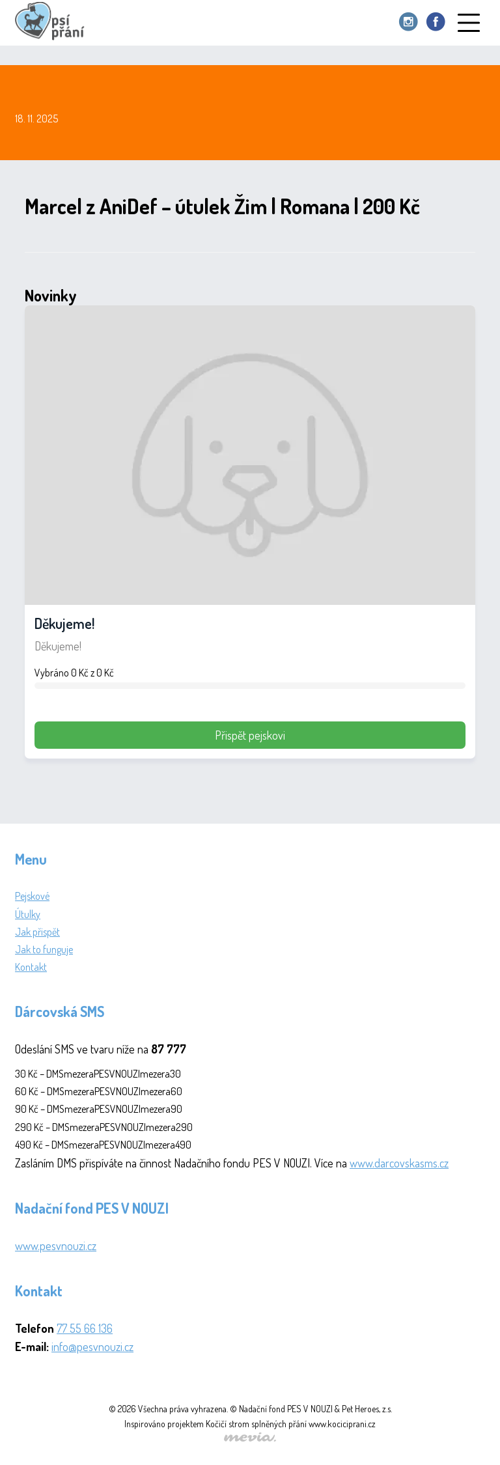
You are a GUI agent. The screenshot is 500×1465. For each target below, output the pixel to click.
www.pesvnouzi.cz (55, 1245)
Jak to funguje (44, 949)
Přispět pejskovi (250, 735)
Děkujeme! (64, 623)
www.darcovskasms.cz (399, 1163)
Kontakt (31, 966)
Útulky (27, 914)
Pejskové (32, 895)
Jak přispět (37, 931)
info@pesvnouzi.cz (92, 1346)
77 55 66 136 (85, 1328)
